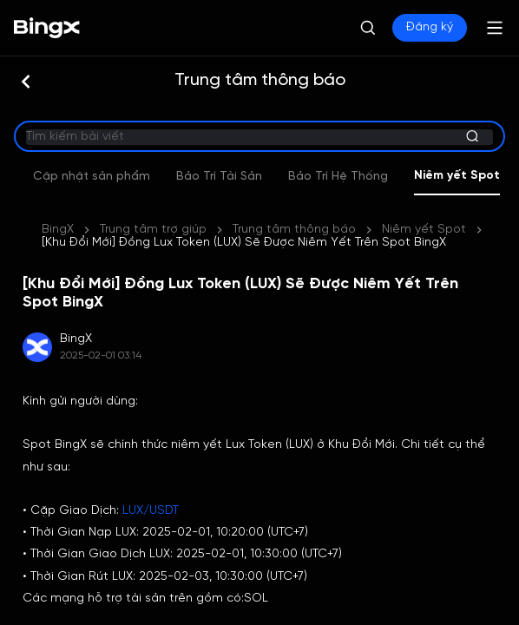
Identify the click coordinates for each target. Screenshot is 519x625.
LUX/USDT (150, 510)
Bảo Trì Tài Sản (374, 176)
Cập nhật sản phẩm (246, 176)
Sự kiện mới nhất (114, 176)
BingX (58, 229)
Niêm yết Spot (424, 229)
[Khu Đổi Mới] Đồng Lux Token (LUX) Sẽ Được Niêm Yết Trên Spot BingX (244, 242)
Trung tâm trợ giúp (153, 229)
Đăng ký (429, 27)
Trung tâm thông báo (294, 229)
